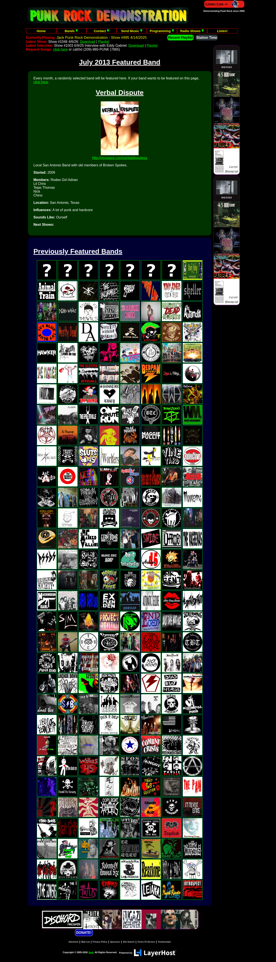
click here (60, 49)
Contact (101, 31)
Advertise (73, 942)
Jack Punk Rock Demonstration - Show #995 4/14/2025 (101, 38)
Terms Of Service (146, 942)
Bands (71, 31)
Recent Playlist (180, 37)
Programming (162, 31)
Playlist (103, 41)
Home (41, 31)
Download (87, 41)
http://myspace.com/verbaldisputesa (119, 158)
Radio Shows (192, 31)
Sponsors (115, 942)
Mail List (85, 942)
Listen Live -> (224, 4)
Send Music (132, 31)
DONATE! (84, 932)
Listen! (222, 31)
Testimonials (164, 942)
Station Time (206, 37)
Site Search (129, 942)
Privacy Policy (100, 942)
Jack (91, 952)
